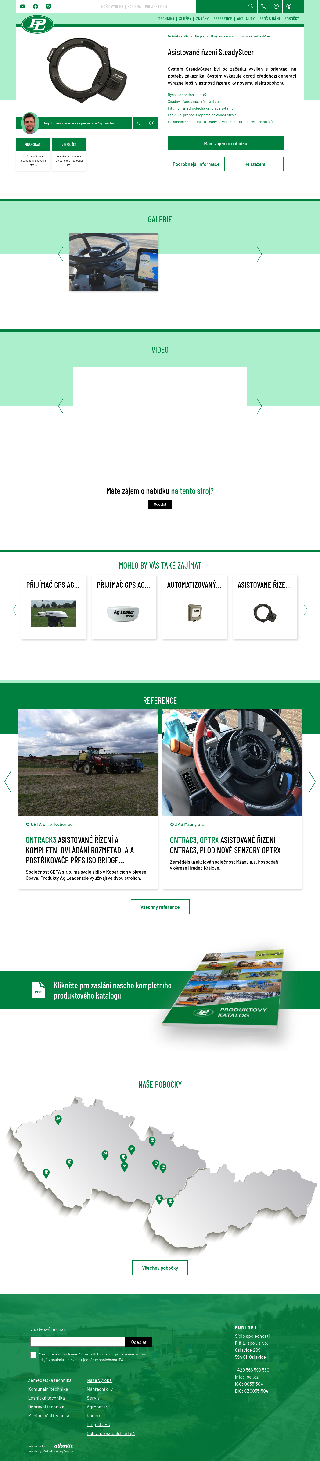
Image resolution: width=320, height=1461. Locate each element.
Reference (222, 18)
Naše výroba (182, 6)
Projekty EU (226, 6)
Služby (185, 18)
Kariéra (204, 6)
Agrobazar (97, 1406)
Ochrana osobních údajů (111, 1433)
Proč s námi (269, 18)
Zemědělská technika (178, 36)
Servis (93, 1398)
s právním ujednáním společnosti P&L (95, 1359)
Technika (166, 18)
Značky (202, 18)
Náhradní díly (100, 1389)
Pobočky (291, 18)
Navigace (199, 36)
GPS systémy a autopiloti (223, 36)
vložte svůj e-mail (48, 1329)
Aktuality (246, 18)
